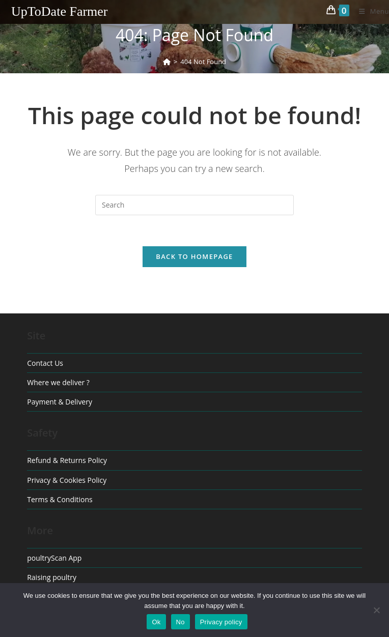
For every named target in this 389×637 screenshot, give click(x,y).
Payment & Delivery (59, 402)
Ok (156, 622)
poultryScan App (54, 558)
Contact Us (45, 363)
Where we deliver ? (58, 382)
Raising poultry (51, 577)
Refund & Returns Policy (67, 460)
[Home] (167, 61)
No (180, 622)
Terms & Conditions (60, 499)
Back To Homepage (194, 256)
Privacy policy (221, 622)
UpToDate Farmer (59, 11)
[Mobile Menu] (370, 11)
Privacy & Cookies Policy (66, 480)
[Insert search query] (194, 205)
